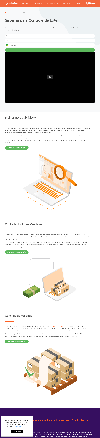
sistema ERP (56, 136)
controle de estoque (57, 326)
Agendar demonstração (16, 148)
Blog (58, 3)
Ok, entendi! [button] (17, 431)
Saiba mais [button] (18, 426)
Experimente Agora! (50, 50)
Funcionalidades (12, 12)
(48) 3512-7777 (90, 4)
